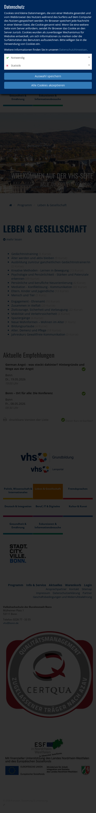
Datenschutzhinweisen (73, 49)
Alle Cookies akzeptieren (48, 85)
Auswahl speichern (48, 76)
